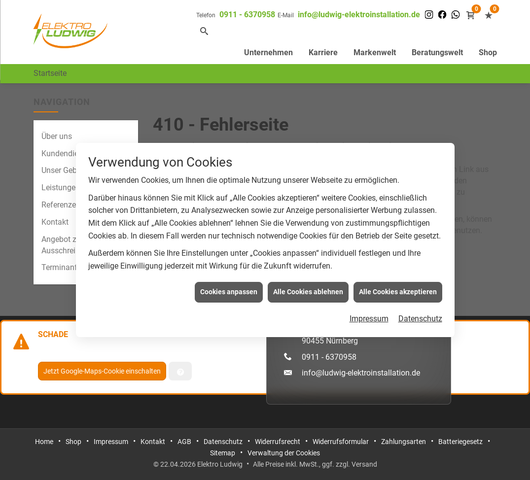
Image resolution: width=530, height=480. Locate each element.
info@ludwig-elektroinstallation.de (359, 14)
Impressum (369, 317)
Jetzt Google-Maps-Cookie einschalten (102, 371)
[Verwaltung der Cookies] (180, 371)
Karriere (323, 52)
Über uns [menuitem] (56, 136)
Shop (488, 52)
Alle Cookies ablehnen (308, 291)
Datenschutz (420, 317)
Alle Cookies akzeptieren (398, 291)
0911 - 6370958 (247, 14)
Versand (364, 464)
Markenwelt (374, 52)
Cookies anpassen (228, 291)
